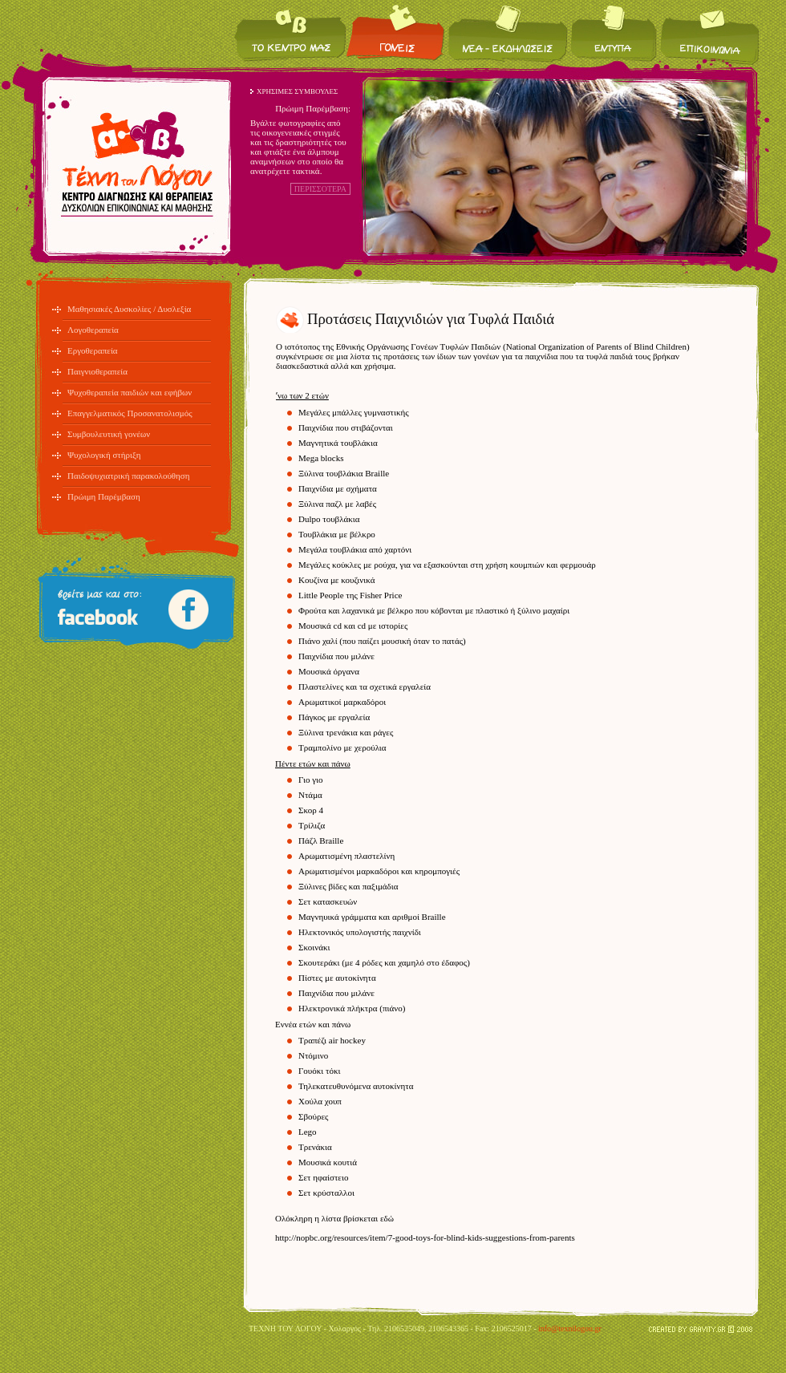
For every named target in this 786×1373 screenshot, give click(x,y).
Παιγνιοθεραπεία (97, 371)
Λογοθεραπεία (93, 329)
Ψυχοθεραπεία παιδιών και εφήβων (129, 392)
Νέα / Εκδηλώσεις (508, 32)
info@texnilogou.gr (570, 1328)
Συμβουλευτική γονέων (108, 434)
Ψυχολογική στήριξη (104, 455)
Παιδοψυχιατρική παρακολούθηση (128, 475)
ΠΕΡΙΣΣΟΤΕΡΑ (320, 188)
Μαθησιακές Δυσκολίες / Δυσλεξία (129, 309)
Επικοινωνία (708, 32)
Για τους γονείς (396, 32)
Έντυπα (613, 32)
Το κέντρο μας (290, 32)
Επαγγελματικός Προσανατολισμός (129, 413)
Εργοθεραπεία (92, 350)
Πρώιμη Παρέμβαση (103, 496)
